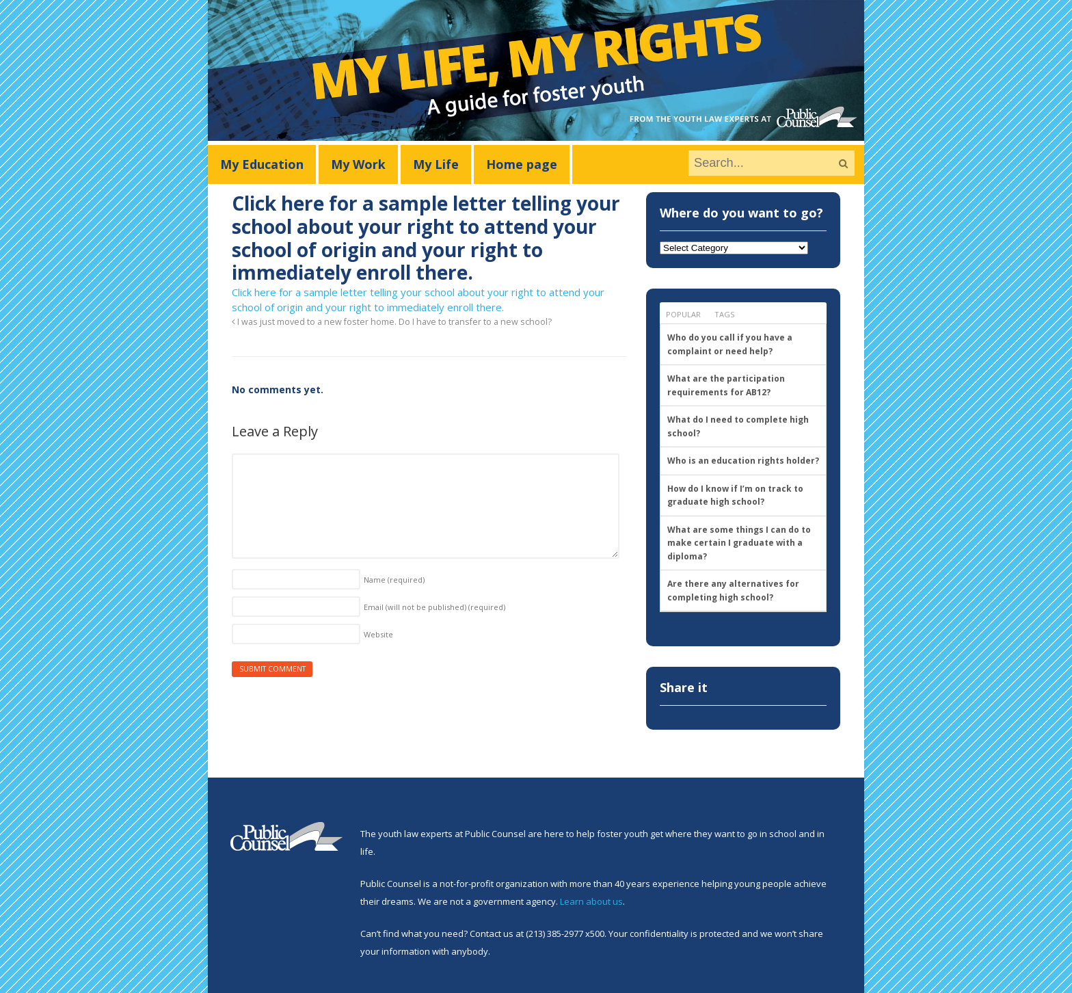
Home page (521, 164)
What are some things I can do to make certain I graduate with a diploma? (739, 543)
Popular (683, 314)
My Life (436, 164)
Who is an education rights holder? (743, 460)
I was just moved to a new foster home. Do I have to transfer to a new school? (392, 322)
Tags (724, 314)
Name (394, 579)
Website (378, 634)
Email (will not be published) (434, 607)
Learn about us (591, 901)
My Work (358, 164)
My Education (262, 164)
